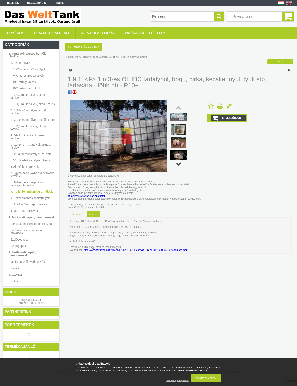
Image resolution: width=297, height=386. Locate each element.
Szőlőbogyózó (20, 239)
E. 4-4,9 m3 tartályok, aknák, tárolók (29, 127)
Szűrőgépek (18, 246)
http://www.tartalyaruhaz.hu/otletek (86, 196)
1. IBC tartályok (20, 63)
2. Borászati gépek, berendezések (32, 217)
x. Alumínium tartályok (25, 166)
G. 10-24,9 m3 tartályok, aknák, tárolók (31, 146)
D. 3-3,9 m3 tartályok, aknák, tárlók (33, 119)
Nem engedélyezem (177, 380)
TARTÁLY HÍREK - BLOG (31, 303)
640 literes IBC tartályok (28, 75)
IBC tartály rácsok (24, 82)
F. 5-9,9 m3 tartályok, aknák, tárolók (29, 137)
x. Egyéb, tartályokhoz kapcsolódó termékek (32, 174)
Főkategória (72, 57)
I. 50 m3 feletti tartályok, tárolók (31, 160)
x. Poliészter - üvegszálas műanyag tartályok (27, 184)
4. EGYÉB (15, 274)
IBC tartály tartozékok (27, 88)
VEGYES (16, 281)
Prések (15, 268)
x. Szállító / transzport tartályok (30, 204)
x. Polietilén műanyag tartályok (32, 191)
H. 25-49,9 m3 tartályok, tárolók (31, 154)
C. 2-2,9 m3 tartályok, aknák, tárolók (29, 112)
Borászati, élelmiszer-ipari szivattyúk (27, 232)
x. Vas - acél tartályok (24, 210)
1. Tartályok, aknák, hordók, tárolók (27, 55)
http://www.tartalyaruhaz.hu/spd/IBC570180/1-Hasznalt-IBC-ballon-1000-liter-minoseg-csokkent (135, 250)
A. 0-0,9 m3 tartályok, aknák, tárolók (29, 96)
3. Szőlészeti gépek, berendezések (22, 254)
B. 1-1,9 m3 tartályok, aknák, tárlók (33, 104)
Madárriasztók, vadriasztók (28, 261)
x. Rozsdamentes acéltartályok (30, 198)
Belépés (13, 2)
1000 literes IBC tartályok (29, 69)
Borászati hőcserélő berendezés (31, 223)
